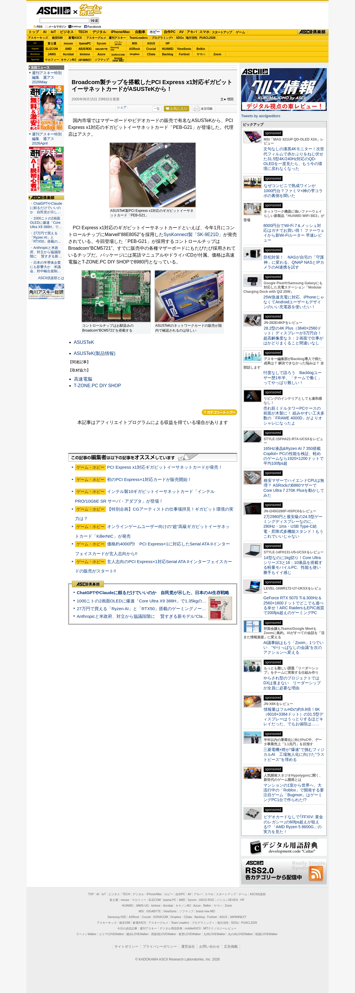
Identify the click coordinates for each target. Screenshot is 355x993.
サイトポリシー (126, 947)
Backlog (167, 54)
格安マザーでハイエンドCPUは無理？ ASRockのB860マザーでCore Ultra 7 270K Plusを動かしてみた (293, 487)
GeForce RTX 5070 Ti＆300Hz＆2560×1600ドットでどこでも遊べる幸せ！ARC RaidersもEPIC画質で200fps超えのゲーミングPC (293, 605)
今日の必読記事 (127, 928)
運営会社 (188, 947)
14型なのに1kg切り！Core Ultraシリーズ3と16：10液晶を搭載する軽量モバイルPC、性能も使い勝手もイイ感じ (292, 565)
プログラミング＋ (203, 922)
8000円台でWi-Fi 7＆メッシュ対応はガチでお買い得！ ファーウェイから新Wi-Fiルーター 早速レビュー (293, 233)
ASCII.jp (53, 10)
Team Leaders (180, 922)
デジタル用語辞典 (171, 928)
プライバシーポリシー (160, 947)
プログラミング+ (162, 37)
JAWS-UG (142, 905)
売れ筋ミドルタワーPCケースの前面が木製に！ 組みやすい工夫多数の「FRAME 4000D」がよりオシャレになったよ (293, 415)
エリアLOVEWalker (111, 934)
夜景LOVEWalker (190, 934)
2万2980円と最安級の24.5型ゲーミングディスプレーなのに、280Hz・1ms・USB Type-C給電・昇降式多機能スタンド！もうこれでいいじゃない (293, 526)
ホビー (155, 32)
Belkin (200, 48)
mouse (68, 43)
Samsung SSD (117, 917)
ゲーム (240, 32)
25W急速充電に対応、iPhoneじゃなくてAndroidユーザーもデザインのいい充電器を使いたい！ (293, 302)
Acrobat (68, 54)
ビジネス (67, 32)
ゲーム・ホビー (91, 10)
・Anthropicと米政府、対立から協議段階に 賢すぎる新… (46, 252)
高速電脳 (83, 379)
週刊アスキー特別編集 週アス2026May (47, 77)
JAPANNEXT (85, 60)
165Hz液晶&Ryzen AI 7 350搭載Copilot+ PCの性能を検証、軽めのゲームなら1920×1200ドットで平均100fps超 (293, 456)
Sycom (101, 43)
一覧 (157, 108)
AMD (68, 48)
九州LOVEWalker (214, 934)
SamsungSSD (114, 48)
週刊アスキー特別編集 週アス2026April (47, 138)
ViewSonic (184, 48)
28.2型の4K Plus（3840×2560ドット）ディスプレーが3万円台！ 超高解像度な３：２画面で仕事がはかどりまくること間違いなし (293, 335)
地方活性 (191, 37)
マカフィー (52, 59)
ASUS (151, 43)
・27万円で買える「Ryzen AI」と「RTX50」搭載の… (45, 237)
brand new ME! (205, 911)
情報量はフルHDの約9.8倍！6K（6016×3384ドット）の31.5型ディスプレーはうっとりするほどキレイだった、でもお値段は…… (293, 716)
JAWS (52, 54)
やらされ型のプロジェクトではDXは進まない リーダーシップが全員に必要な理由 (292, 683)
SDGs (180, 37)
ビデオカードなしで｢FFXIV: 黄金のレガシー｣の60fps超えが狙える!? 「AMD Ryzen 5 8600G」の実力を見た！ (293, 824)
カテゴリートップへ (219, 412)
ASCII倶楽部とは (51, 278)
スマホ (204, 32)
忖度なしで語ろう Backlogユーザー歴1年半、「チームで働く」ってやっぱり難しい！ (292, 377)
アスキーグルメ (96, 37)
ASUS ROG (84, 48)
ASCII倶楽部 (312, 32)
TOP (91, 894)
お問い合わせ (209, 947)
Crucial (151, 48)
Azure (102, 54)
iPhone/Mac (120, 32)
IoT (53, 32)
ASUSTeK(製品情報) (95, 353)
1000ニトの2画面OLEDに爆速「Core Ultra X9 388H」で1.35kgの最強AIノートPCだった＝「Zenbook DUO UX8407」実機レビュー (203, 600)
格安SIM (57, 37)
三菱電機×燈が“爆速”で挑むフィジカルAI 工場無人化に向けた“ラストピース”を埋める (293, 754)
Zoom (217, 54)
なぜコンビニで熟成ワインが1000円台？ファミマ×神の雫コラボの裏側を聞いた (293, 190)
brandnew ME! (118, 59)
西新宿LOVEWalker (163, 934)
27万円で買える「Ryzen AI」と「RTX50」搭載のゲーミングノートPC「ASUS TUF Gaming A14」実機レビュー (184, 608)
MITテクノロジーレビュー (220, 928)
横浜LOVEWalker (137, 934)
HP (168, 43)
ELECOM (52, 48)
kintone (85, 54)
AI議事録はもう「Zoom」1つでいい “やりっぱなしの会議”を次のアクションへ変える (293, 647)
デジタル (99, 32)
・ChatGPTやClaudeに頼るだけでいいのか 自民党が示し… (46, 208)
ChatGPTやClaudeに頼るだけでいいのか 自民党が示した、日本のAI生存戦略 (153, 592)
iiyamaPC (85, 43)
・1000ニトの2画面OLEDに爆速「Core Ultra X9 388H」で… (46, 222)
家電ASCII (75, 37)
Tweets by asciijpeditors (260, 116)
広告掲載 (231, 947)
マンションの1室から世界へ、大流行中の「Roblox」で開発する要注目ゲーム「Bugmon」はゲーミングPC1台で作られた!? (293, 792)
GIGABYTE (101, 49)
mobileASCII (193, 928)
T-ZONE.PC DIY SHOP (97, 385)
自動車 (140, 32)
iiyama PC (169, 899)
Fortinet (184, 54)
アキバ (192, 32)
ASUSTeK (84, 342)
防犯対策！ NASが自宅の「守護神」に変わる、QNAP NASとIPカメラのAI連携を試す (293, 262)
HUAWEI (168, 48)
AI (45, 32)
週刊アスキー (117, 37)
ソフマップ (101, 59)
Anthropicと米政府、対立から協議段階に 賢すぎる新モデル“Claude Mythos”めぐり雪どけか (166, 616)
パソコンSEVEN (118, 43)
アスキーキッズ (38, 37)
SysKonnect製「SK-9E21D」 (193, 234)
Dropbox (135, 54)
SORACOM (160, 917)
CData (151, 54)
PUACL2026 (207, 37)
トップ (34, 32)
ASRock (134, 48)
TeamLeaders (139, 37)
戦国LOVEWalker (266, 934)
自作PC (170, 32)
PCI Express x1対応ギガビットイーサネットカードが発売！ (164, 467)
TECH (83, 32)
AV (181, 32)
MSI (134, 43)
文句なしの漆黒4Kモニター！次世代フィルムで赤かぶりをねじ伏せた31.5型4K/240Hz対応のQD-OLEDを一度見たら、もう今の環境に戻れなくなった (293, 159)
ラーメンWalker (86, 934)
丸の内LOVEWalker (240, 934)
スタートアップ (222, 32)
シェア (121, 107)
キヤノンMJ (68, 59)
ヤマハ (201, 54)
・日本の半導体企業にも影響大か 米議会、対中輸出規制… (45, 267)
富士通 (52, 43)
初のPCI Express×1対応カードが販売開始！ (149, 479)
